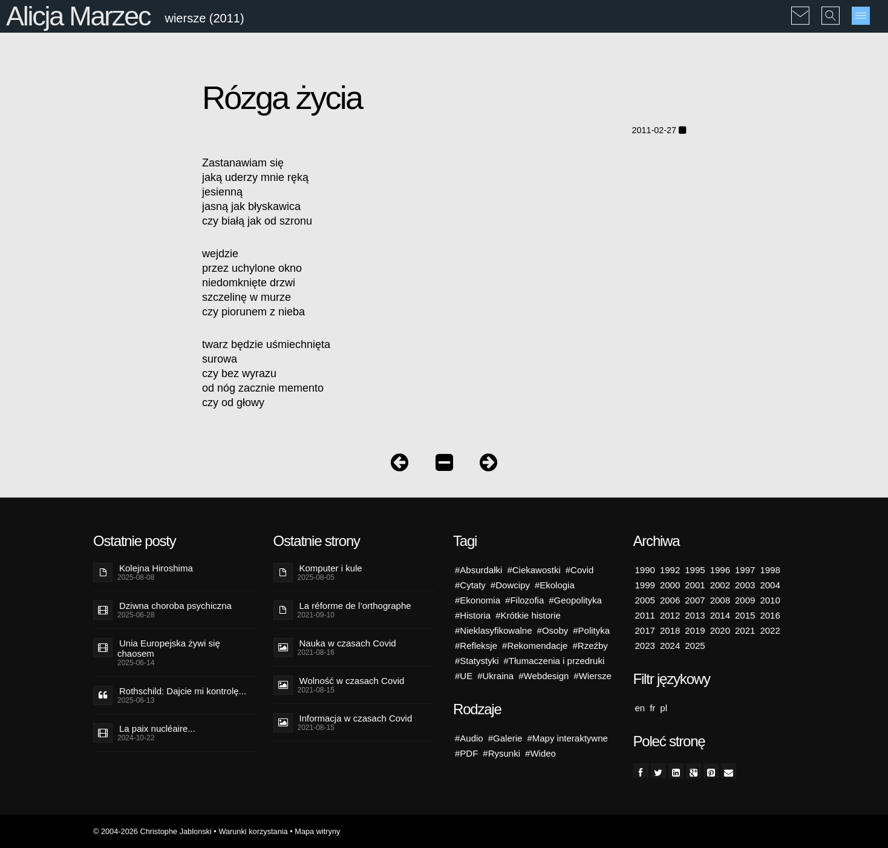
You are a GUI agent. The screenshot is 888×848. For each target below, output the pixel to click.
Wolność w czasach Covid (352, 680)
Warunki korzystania (252, 831)
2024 (670, 645)
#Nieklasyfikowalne (493, 630)
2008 (720, 600)
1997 (745, 570)
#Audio (469, 738)
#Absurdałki (478, 570)
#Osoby (553, 630)
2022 (770, 630)
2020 (720, 630)
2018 (670, 630)
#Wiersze (592, 676)
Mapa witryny (317, 831)
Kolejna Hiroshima (156, 568)
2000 (670, 585)
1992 (670, 570)
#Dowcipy (510, 585)
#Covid (580, 570)
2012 (670, 615)
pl (663, 708)
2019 (695, 630)
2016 (770, 615)
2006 (670, 600)
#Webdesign (543, 676)
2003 (745, 585)
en (640, 708)
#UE (463, 676)
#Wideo (540, 753)
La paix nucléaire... (157, 728)
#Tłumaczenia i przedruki (554, 661)
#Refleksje (476, 645)
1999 (645, 585)
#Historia (473, 615)
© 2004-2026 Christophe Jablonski (152, 831)
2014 (720, 615)
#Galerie (505, 738)
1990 (645, 570)
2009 (745, 600)
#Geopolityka (575, 600)
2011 (645, 615)
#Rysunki (501, 753)
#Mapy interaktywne (567, 738)
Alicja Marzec (78, 16)
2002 (720, 585)
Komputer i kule (330, 568)
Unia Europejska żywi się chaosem (168, 648)
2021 (745, 630)
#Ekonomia (477, 600)
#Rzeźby (589, 645)
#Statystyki (477, 661)
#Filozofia (524, 600)
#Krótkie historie (528, 615)
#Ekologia (555, 585)
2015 (745, 615)
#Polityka (591, 630)
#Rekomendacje (534, 645)
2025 (695, 645)
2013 (695, 615)
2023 (645, 645)
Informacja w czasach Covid (356, 718)
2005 (645, 600)
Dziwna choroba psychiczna (175, 605)
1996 (720, 570)
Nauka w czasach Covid (347, 643)
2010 (770, 600)
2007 (695, 600)
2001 (695, 585)
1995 (695, 570)
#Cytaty (470, 585)
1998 (770, 570)
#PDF (466, 753)
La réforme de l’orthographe (355, 605)
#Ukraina (495, 676)
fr (652, 708)
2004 (770, 585)
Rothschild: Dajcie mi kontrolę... (182, 691)
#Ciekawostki (533, 570)
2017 (645, 630)
